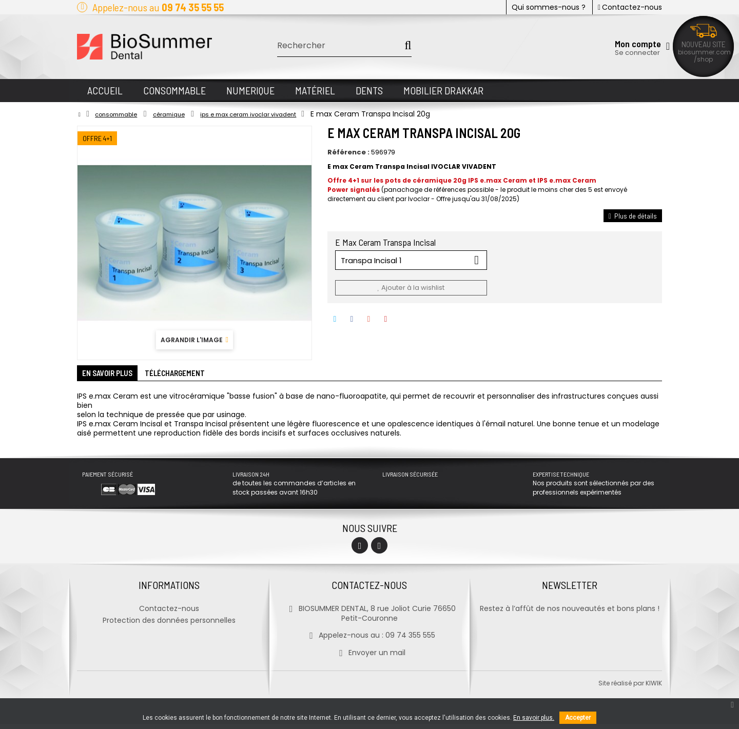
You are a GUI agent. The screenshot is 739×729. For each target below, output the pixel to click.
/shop (703, 59)
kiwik (654, 688)
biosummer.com (704, 52)
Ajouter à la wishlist (410, 287)
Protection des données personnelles (169, 625)
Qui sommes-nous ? (549, 7)
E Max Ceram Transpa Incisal (386, 242)
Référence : (348, 152)
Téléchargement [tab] (199, 376)
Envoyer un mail (369, 658)
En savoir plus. (533, 717)
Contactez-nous (630, 7)
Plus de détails (633, 215)
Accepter (578, 717)
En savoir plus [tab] (115, 376)
